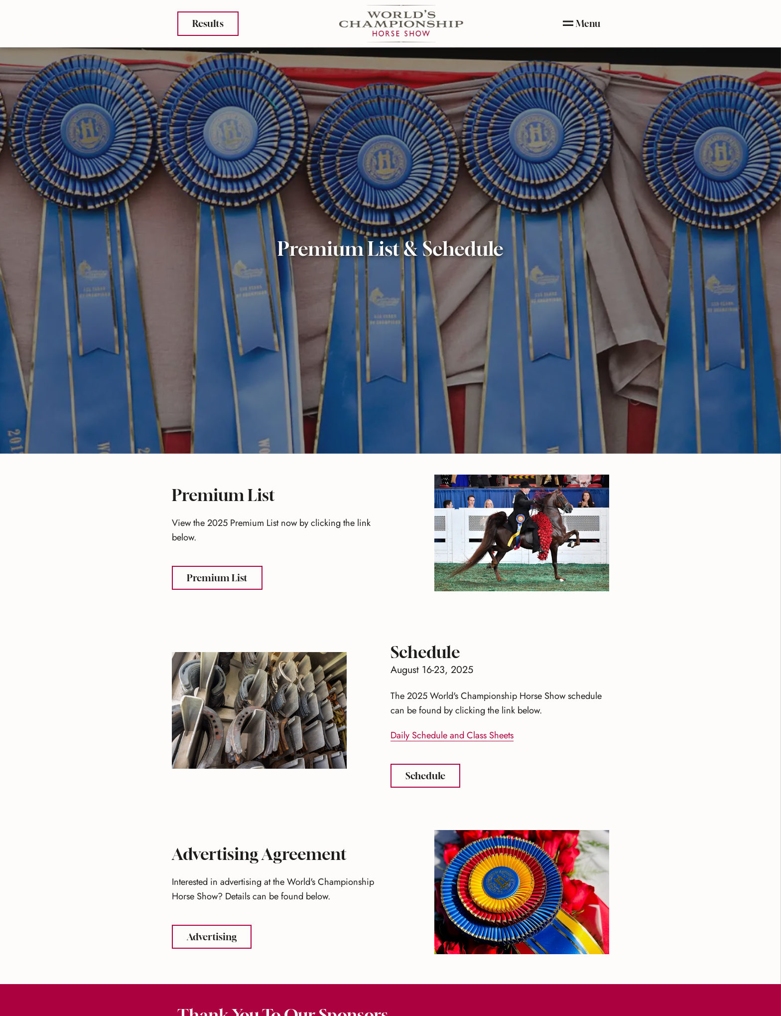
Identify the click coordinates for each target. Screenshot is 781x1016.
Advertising (219, 935)
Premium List (224, 576)
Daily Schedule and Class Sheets (452, 735)
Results (208, 22)
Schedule (432, 774)
